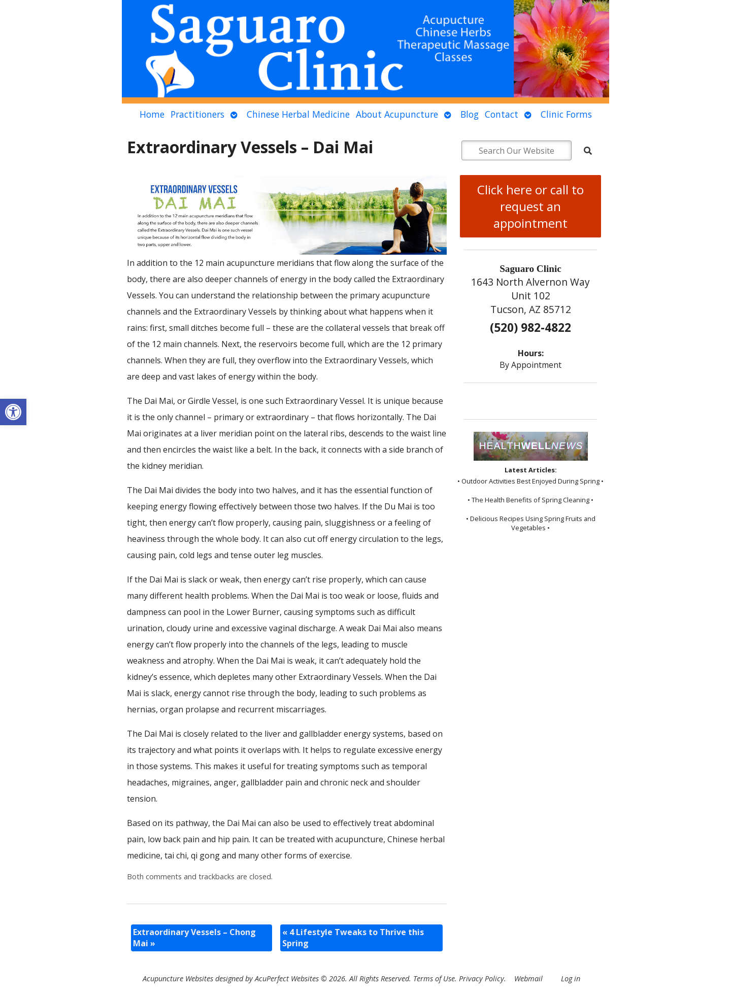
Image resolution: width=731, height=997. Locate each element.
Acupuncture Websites (178, 978)
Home (152, 114)
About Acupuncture (397, 114)
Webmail (528, 978)
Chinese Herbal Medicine (298, 114)
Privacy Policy (481, 978)
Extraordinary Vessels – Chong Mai (194, 937)
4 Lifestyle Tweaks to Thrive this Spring (353, 937)
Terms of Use (434, 978)
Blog (469, 114)
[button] (13, 412)
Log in (570, 978)
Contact (501, 114)
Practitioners (197, 114)
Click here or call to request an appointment (530, 206)
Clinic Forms (566, 114)
